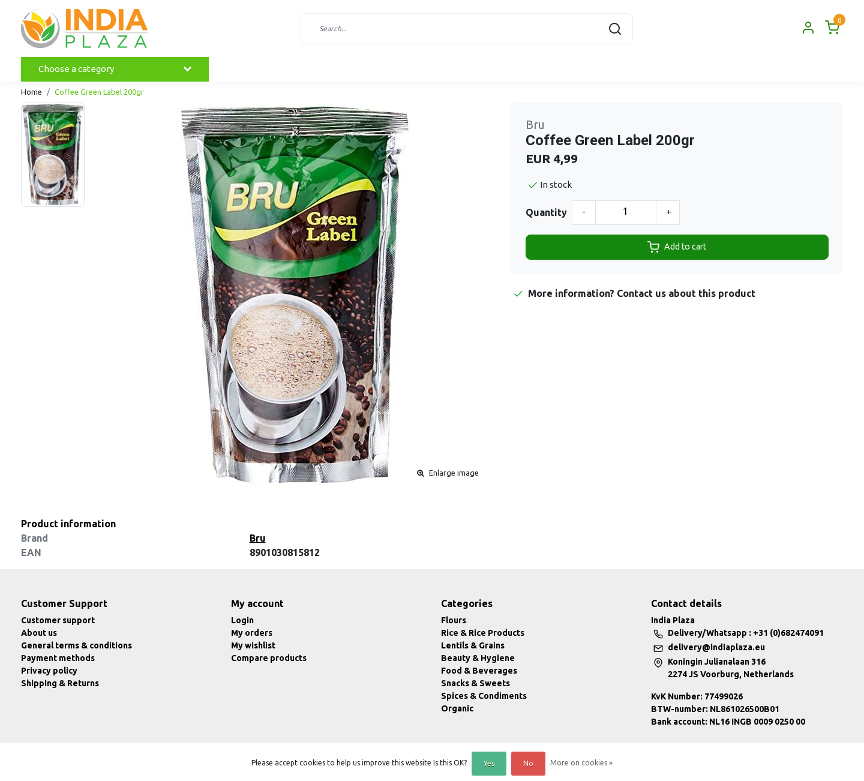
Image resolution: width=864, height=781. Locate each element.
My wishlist (253, 645)
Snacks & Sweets (475, 683)
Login (242, 620)
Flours (453, 620)
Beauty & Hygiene (478, 658)
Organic (457, 708)
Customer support (58, 620)
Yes (489, 763)
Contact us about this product (686, 293)
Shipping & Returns (60, 683)
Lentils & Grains (473, 645)
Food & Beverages (479, 670)
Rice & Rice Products (482, 633)
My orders (251, 633)
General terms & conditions (76, 645)
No (528, 763)
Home (31, 92)
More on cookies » (581, 763)
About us (39, 633)
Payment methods (58, 658)
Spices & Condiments (484, 696)
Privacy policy (49, 670)
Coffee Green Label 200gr (99, 92)
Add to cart (676, 247)
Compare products (269, 658)
